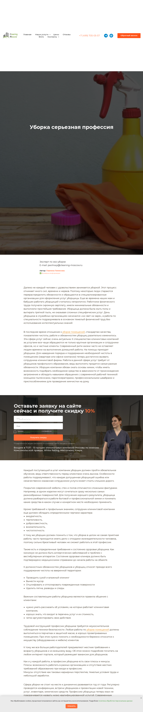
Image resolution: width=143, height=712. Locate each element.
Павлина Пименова (55, 271)
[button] (129, 35)
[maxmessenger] (111, 35)
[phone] (38, 419)
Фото (41, 37)
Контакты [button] (52, 37)
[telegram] (106, 35)
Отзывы (67, 34)
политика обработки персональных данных (115, 701)
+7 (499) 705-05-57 (89, 35)
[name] (38, 426)
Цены (56, 34)
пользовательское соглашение (32, 431)
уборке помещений (73, 332)
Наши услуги (42, 34)
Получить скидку (38, 437)
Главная (27, 34)
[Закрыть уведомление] (141, 698)
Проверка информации (50, 273)
